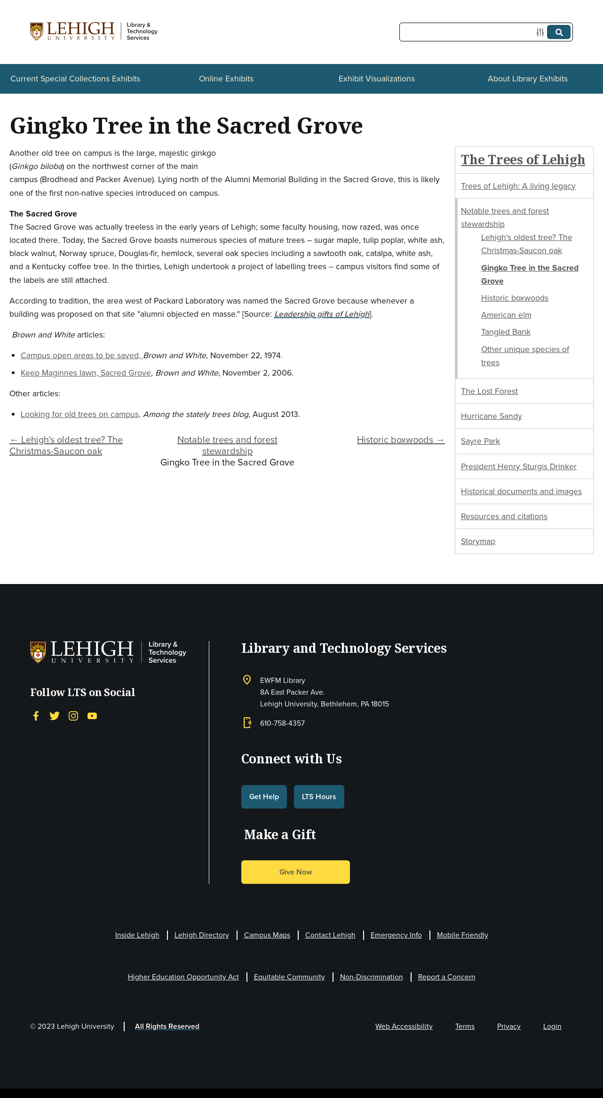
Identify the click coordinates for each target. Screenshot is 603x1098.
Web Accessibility (404, 1026)
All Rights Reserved (167, 1026)
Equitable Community (289, 976)
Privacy (509, 1026)
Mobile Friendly (462, 935)
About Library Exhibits (528, 78)
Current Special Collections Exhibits (75, 78)
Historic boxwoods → (401, 440)
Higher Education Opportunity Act (183, 976)
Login (552, 1026)
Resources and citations (504, 516)
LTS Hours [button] (319, 796)
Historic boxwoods (514, 298)
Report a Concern (447, 976)
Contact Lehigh (330, 935)
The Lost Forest (489, 391)
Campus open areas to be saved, (82, 355)
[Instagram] (73, 716)
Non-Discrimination (371, 976)
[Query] (486, 32)
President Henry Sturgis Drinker (519, 466)
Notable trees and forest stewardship (227, 445)
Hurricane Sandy (491, 416)
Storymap (478, 541)
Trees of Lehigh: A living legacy (518, 186)
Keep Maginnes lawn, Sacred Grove (86, 373)
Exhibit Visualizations (377, 78)
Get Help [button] (264, 796)
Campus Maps (267, 935)
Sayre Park (480, 441)
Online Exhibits (226, 78)
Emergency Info (396, 935)
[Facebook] (35, 716)
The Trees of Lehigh (523, 159)
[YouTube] (92, 716)
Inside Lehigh (137, 935)
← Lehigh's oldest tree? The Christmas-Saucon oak (66, 445)
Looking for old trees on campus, (81, 414)
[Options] (542, 32)
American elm (506, 315)
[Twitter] (54, 716)
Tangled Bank (506, 332)
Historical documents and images (521, 491)
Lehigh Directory (202, 935)
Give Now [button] (295, 871)
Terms (465, 1026)
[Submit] (559, 32)
